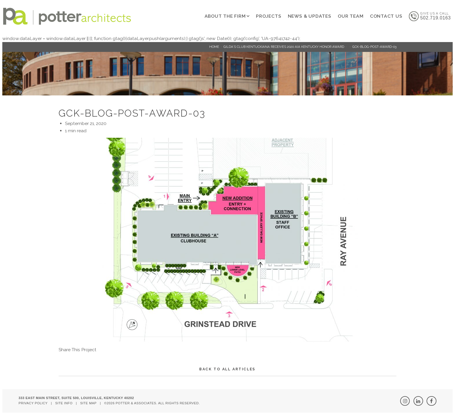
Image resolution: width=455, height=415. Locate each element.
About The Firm (225, 16)
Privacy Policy (33, 403)
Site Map (88, 403)
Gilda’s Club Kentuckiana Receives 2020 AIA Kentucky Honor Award (283, 47)
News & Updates (309, 16)
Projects (268, 16)
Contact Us (386, 16)
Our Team (350, 16)
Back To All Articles (227, 369)
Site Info (64, 403)
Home (214, 47)
